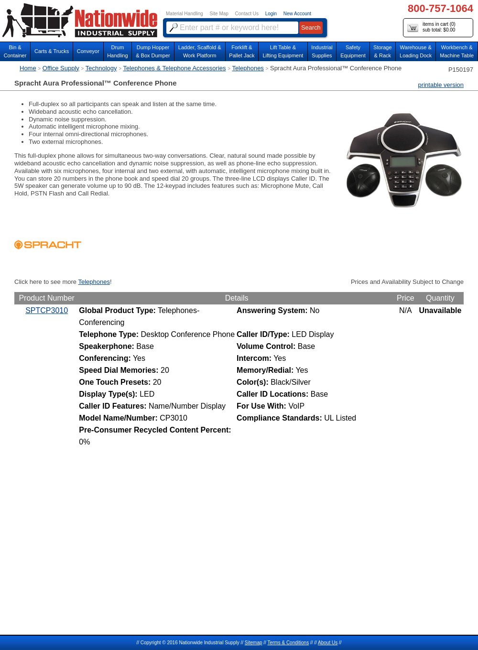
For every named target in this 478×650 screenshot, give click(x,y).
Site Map (218, 13)
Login (271, 13)
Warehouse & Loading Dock (416, 51)
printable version (441, 84)
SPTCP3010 (46, 310)
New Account (297, 13)
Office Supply (61, 68)
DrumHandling (117, 51)
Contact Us (247, 13)
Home (28, 68)
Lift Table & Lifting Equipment (282, 51)
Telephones (248, 68)
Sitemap (253, 642)
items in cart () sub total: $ (431, 27)
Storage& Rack (382, 51)
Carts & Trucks (51, 51)
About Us (327, 642)
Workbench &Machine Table (457, 51)
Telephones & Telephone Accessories (174, 68)
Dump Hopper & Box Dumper (153, 51)
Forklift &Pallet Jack (241, 51)
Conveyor (88, 51)
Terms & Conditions (288, 642)
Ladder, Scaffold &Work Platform (199, 51)
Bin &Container (15, 51)
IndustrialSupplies (322, 51)
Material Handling (184, 13)
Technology (101, 68)
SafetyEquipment (353, 51)
